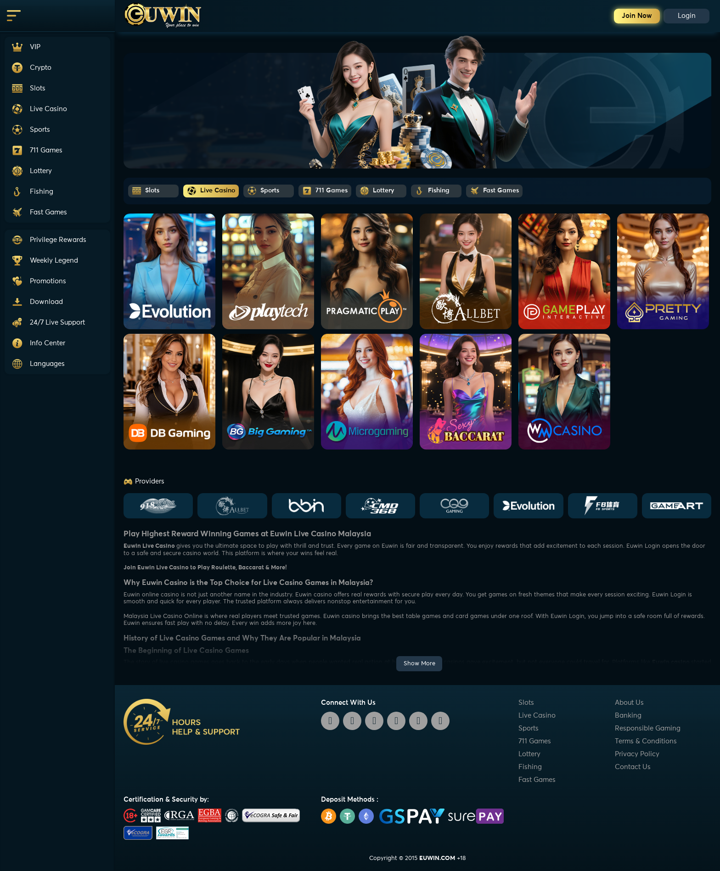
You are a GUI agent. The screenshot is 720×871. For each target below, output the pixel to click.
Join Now (637, 15)
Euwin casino (671, 662)
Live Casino (537, 715)
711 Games (534, 741)
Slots (526, 702)
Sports (528, 728)
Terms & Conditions (646, 741)
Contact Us (633, 767)
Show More (419, 664)
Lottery (529, 754)
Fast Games (537, 779)
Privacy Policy (637, 754)
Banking (628, 715)
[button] (57, 322)
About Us (629, 702)
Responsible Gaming (648, 728)
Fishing (530, 767)
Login (687, 15)
